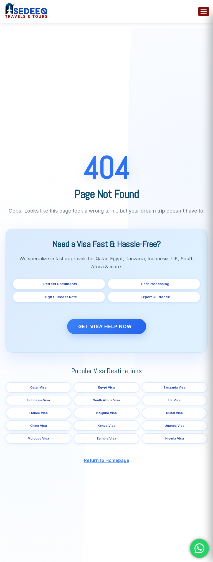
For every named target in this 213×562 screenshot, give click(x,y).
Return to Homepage (106, 460)
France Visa (38, 413)
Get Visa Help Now (105, 326)
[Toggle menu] (203, 11)
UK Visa (174, 400)
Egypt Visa (106, 387)
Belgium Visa (106, 413)
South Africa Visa (106, 400)
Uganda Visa (174, 426)
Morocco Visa (38, 438)
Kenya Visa (106, 426)
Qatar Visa (38, 387)
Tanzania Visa (174, 387)
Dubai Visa (174, 413)
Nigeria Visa (174, 438)
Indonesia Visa (38, 400)
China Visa (38, 426)
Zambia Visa (106, 438)
